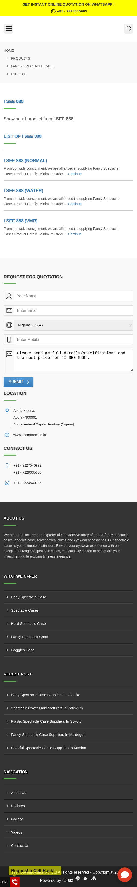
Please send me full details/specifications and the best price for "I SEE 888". (73, 360)
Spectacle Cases (25, 610)
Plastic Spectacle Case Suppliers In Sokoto (46, 721)
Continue (75, 174)
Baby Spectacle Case (28, 597)
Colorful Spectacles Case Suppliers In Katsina (48, 748)
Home (9, 50)
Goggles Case (22, 650)
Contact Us (20, 845)
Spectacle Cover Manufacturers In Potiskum (47, 708)
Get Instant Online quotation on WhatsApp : (68, 8)
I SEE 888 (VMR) (20, 220)
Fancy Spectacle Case (32, 66)
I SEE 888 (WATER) (23, 190)
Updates (18, 806)
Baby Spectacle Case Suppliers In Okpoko (45, 695)
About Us (18, 792)
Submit (16, 382)
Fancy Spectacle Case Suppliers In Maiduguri (48, 734)
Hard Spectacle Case (28, 623)
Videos (16, 832)
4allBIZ (67, 881)
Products (20, 58)
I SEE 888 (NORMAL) (25, 160)
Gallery (17, 819)
